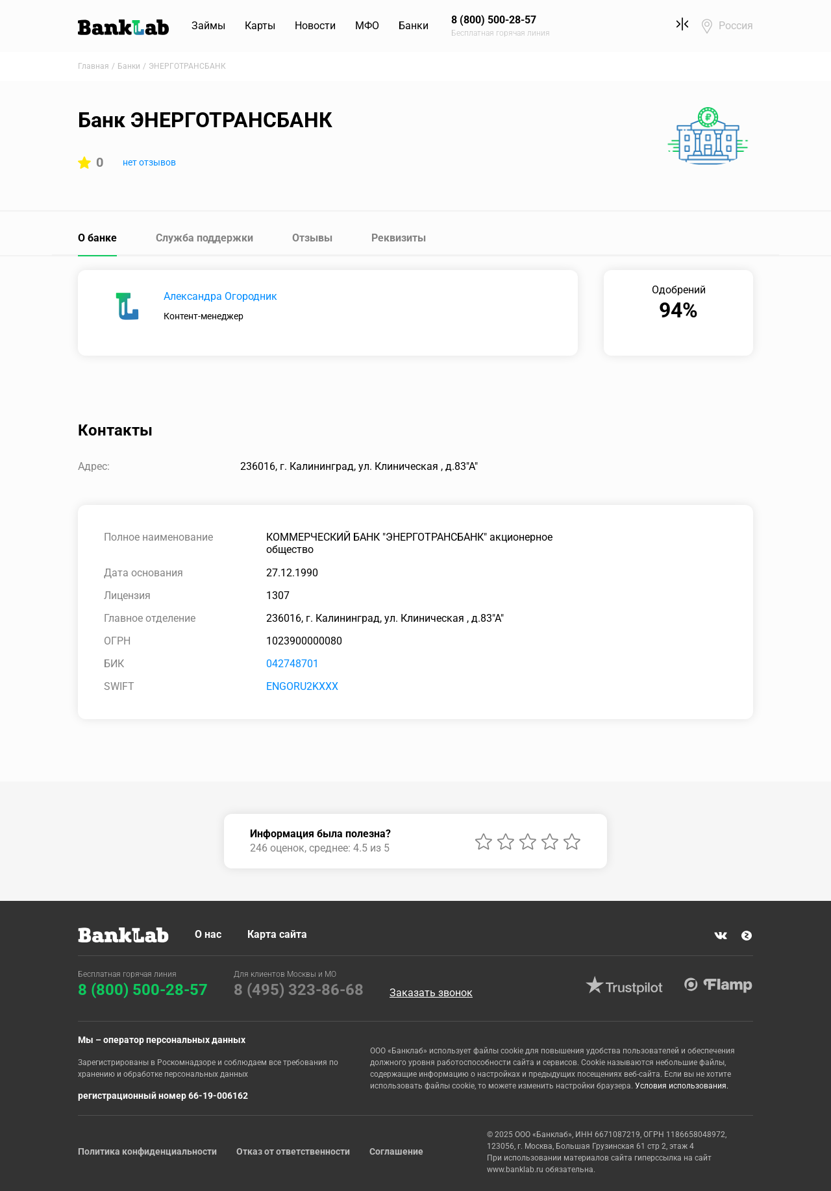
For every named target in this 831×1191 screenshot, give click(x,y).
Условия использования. (681, 1085)
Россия (736, 25)
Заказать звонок (431, 993)
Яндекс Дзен (746, 935)
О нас (208, 934)
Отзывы (312, 238)
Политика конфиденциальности (147, 1151)
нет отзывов (149, 162)
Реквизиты (398, 238)
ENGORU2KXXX (302, 686)
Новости (315, 25)
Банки (413, 25)
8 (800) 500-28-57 (143, 990)
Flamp (718, 985)
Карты (260, 25)
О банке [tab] (97, 238)
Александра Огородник (220, 296)
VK (720, 935)
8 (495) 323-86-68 (299, 990)
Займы (208, 25)
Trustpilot (624, 985)
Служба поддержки (204, 238)
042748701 (292, 663)
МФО (367, 25)
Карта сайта (277, 934)
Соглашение (396, 1151)
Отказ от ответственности (293, 1151)
